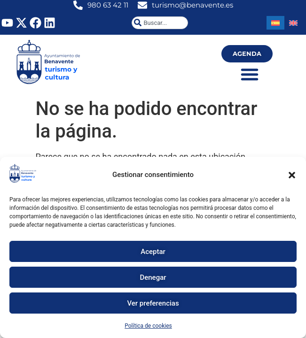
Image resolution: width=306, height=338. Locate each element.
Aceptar (153, 251)
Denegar (153, 277)
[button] (292, 175)
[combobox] (160, 22)
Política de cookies (148, 326)
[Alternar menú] (249, 74)
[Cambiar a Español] (275, 23)
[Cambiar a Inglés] (293, 23)
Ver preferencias (153, 303)
